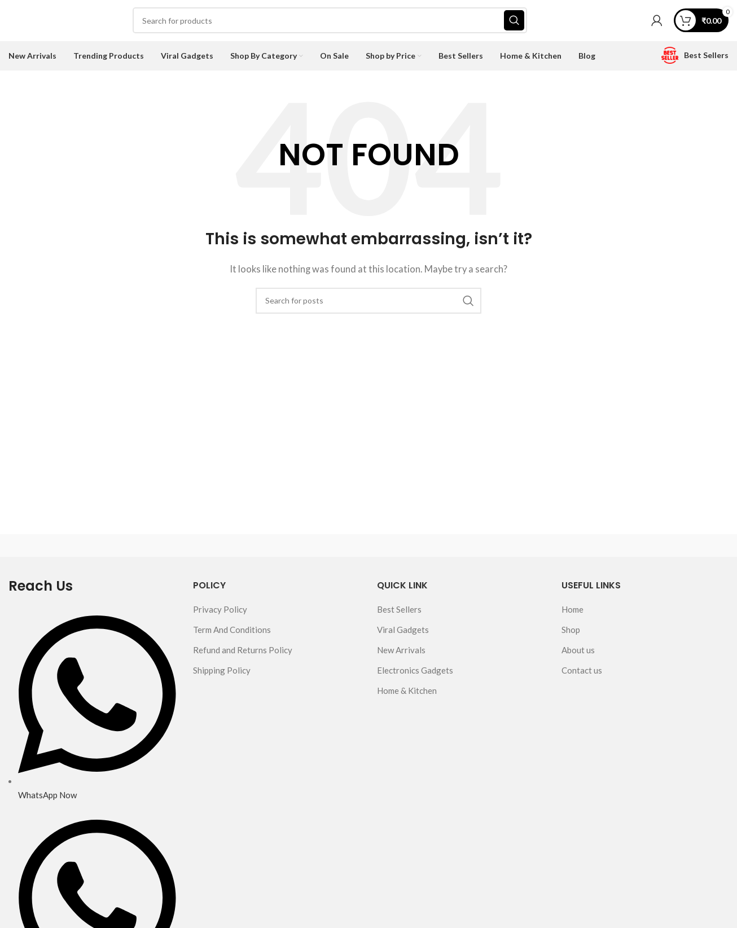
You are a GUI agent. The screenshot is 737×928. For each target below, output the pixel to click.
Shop (570, 633)
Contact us (581, 674)
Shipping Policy (222, 674)
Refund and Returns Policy (242, 654)
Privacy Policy (220, 613)
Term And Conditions (232, 633)
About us (578, 654)
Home (572, 613)
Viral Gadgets (403, 633)
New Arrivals (401, 654)
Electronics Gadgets (415, 674)
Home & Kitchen (407, 694)
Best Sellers (399, 613)
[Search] (330, 23)
